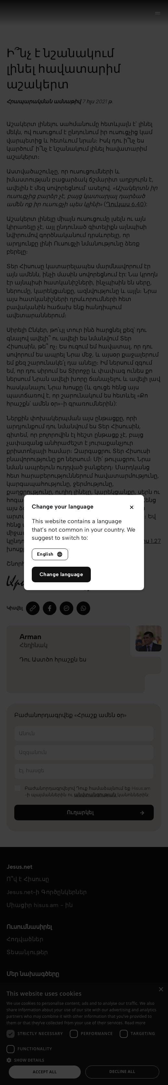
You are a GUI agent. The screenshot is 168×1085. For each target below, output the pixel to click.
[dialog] (84, 1034)
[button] (84, 1060)
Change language (61, 574)
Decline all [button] (122, 1071)
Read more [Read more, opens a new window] (135, 1023)
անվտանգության (95, 795)
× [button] (160, 989)
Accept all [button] (45, 1072)
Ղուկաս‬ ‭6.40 (125, 204)
